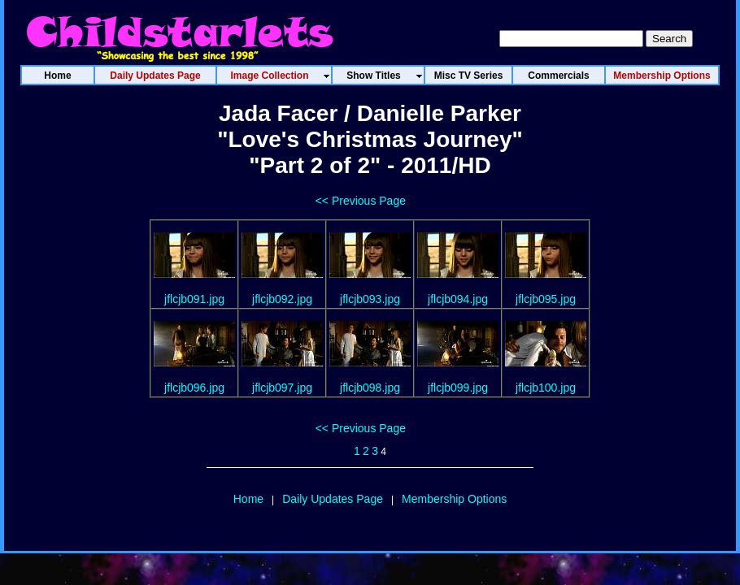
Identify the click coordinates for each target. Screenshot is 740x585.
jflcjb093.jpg (370, 299)
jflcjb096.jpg (194, 387)
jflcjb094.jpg (458, 299)
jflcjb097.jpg (282, 387)
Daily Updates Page (332, 498)
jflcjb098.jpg (370, 387)
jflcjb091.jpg (194, 299)
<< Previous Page (361, 200)
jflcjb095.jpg (546, 299)
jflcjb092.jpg (282, 299)
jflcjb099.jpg (458, 387)
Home (248, 498)
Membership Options (454, 498)
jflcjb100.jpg (546, 387)
